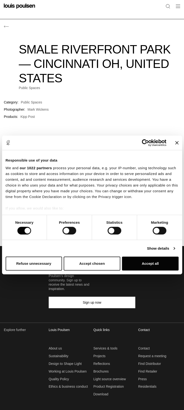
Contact (144, 348)
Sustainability (59, 356)
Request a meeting (152, 356)
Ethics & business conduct (68, 386)
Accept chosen (92, 263)
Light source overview (109, 379)
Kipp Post (27, 117)
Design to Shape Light (65, 364)
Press (142, 379)
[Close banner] (176, 143)
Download (100, 394)
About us (55, 348)
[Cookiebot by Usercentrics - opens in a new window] (145, 142)
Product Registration (108, 386)
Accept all (150, 263)
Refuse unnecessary (33, 263)
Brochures (101, 371)
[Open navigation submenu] (176, 9)
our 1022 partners (36, 168)
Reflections (101, 364)
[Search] (168, 6)
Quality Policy (59, 379)
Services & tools (105, 348)
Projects (99, 356)
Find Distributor (149, 364)
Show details (158, 248)
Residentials (147, 386)
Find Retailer (147, 371)
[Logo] (19, 9)
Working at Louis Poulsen (68, 371)
